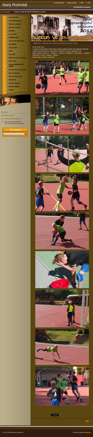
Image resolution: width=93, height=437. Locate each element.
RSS (82, 3)
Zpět (87, 421)
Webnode (87, 432)
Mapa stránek (72, 3)
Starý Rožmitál (5, 11)
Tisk (89, 3)
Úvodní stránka (59, 3)
